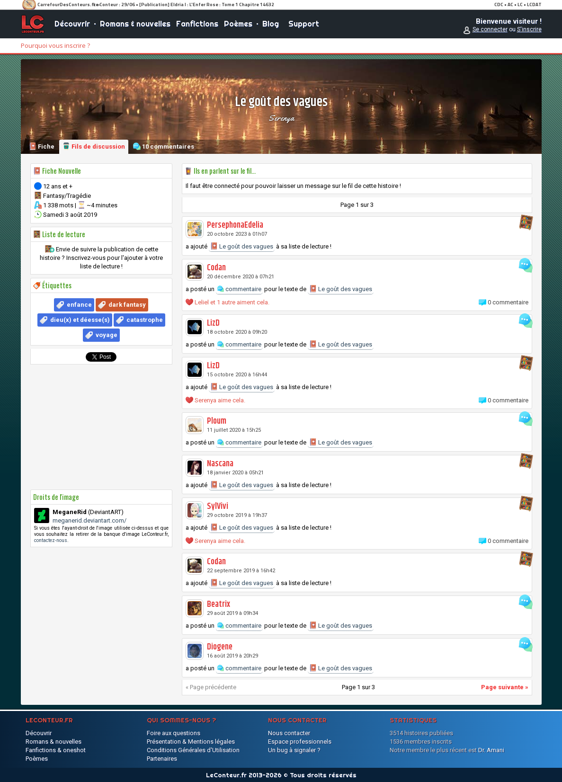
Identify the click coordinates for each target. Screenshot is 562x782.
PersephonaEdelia (235, 225)
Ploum (216, 421)
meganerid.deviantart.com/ (89, 520)
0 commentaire (508, 302)
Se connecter (490, 29)
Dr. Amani (491, 750)
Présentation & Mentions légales (191, 741)
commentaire (239, 289)
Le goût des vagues (241, 246)
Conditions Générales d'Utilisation (193, 750)
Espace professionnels (299, 741)
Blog (270, 23)
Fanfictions (197, 23)
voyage (106, 334)
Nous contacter (289, 733)
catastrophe (144, 319)
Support (303, 23)
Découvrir (72, 23)
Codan (216, 268)
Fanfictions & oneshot (56, 750)
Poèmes (238, 23)
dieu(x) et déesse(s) (80, 319)
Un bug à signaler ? (294, 750)
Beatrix (218, 604)
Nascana (220, 464)
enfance (79, 304)
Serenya (281, 118)
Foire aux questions (173, 733)
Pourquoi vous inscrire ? (55, 45)
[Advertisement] (101, 427)
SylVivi (217, 506)
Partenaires (162, 758)
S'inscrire (529, 29)
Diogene (219, 647)
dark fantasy (127, 304)
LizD (213, 323)
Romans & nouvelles (135, 23)
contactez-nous (50, 540)
